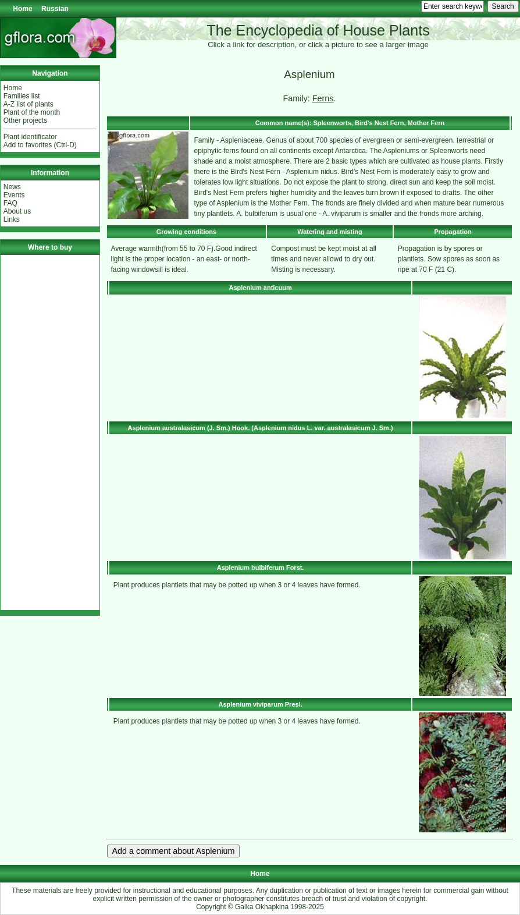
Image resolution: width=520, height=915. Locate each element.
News (12, 187)
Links (11, 219)
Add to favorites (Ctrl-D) (40, 145)
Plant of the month (31, 112)
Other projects (25, 120)
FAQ (10, 203)
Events (14, 195)
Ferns (323, 98)
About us (17, 211)
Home (22, 9)
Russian (55, 9)
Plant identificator (30, 137)
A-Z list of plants (28, 104)
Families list (21, 96)
